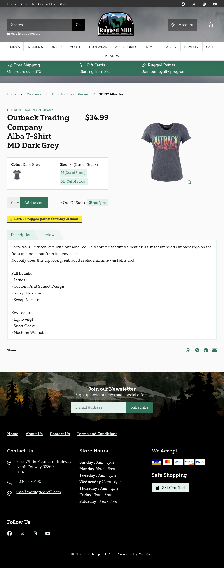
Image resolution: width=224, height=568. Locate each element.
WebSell (146, 554)
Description (21, 235)
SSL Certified (170, 488)
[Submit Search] (78, 25)
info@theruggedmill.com (38, 492)
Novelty (191, 47)
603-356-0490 (28, 481)
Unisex (56, 47)
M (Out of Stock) (73, 173)
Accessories (126, 47)
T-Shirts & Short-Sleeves (70, 94)
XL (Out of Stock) (73, 181)
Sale (210, 47)
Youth (75, 47)
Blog (62, 4)
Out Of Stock (73, 202)
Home (11, 4)
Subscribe (140, 407)
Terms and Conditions (97, 433)
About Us (27, 4)
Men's (15, 47)
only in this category (23, 33)
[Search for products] (39, 25)
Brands (112, 56)
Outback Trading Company (30, 110)
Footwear (98, 47)
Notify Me (98, 203)
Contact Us (46, 4)
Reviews (48, 235)
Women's (35, 47)
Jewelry (169, 47)
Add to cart (34, 202)
